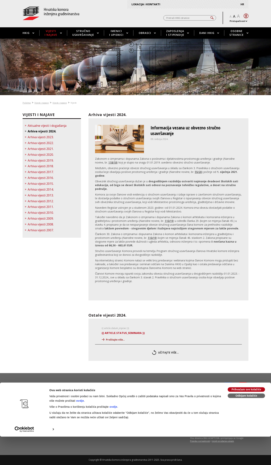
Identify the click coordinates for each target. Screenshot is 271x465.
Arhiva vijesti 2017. (41, 172)
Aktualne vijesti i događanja (47, 126)
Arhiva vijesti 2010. (41, 213)
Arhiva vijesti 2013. (41, 195)
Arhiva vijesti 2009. (41, 218)
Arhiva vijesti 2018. (41, 166)
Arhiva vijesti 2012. (41, 201)
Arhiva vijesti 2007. (41, 230)
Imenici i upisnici (118, 33)
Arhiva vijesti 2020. (41, 155)
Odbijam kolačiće (246, 370)
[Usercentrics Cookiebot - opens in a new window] (24, 403)
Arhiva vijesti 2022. (41, 143)
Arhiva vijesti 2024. (42, 131)
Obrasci (147, 33)
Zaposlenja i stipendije (177, 33)
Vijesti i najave (53, 33)
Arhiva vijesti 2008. (41, 224)
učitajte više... (165, 352)
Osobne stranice (238, 33)
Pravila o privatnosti (200, 441)
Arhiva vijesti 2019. (41, 160)
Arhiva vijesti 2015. (41, 184)
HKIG (28, 33)
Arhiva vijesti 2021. (41, 149)
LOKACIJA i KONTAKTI (146, 4)
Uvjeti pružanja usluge (223, 441)
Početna (27, 102)
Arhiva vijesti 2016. (41, 178)
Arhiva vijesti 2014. (41, 189)
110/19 (169, 221)
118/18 (112, 162)
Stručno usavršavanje (85, 33)
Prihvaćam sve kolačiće (246, 363)
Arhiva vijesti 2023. (41, 137)
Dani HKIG (209, 33)
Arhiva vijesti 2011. (41, 207)
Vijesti (74, 102)
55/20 (198, 172)
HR (242, 4)
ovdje (80, 375)
